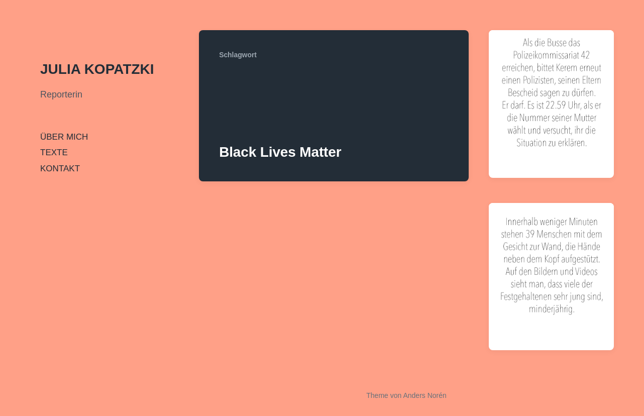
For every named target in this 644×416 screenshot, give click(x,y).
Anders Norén (424, 395)
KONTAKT (60, 168)
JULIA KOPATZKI (97, 69)
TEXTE (54, 152)
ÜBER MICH (64, 137)
